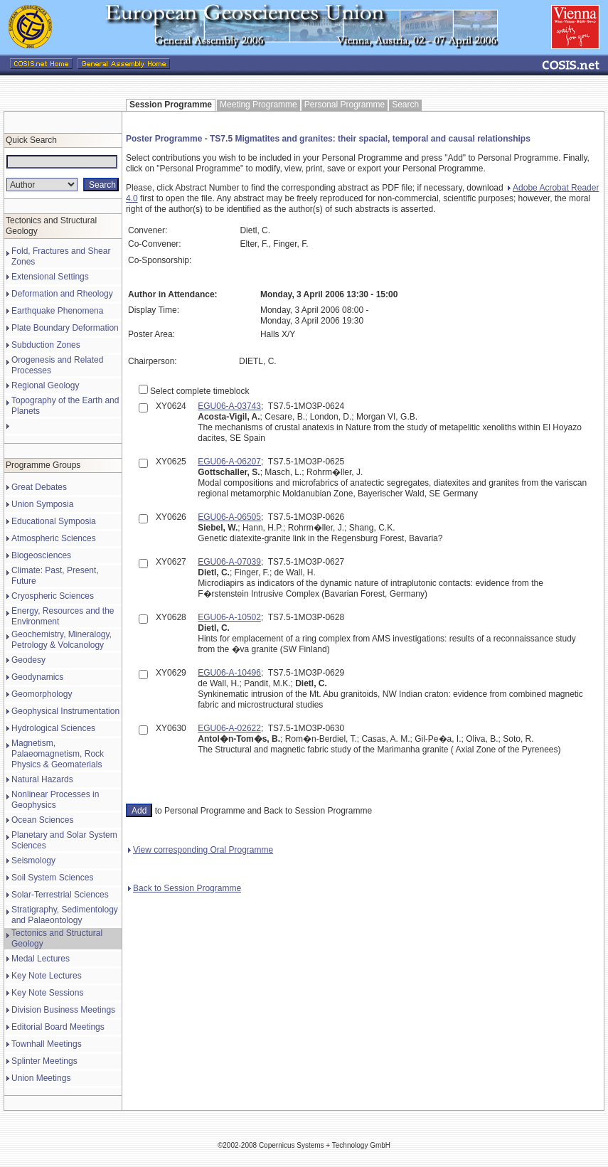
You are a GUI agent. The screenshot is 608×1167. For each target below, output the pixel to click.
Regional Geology (45, 385)
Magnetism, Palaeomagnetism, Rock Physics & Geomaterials (57, 753)
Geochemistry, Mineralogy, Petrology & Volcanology (61, 639)
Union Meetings (40, 1078)
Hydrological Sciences (53, 728)
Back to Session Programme (184, 888)
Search (405, 105)
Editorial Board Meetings (58, 1027)
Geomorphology (41, 694)
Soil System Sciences (52, 878)
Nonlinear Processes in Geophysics (55, 799)
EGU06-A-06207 (229, 462)
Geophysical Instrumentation (65, 711)
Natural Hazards (42, 779)
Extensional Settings (50, 277)
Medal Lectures (40, 959)
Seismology (33, 860)
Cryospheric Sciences (52, 596)
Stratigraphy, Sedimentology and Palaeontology (64, 915)
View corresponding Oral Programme (200, 850)
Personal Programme (344, 105)
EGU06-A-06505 (229, 517)
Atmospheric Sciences (53, 538)
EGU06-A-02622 (229, 728)
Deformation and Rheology (62, 294)
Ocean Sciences (42, 820)
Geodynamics (37, 677)
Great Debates (39, 487)
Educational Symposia (53, 521)
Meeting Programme (258, 105)
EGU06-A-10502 (229, 617)
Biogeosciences (41, 555)
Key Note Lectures (46, 976)
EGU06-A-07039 (229, 562)
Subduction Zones (45, 345)
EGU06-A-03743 (229, 406)
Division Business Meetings (63, 1010)
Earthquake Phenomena (57, 311)
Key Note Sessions (47, 993)
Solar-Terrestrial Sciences (60, 895)
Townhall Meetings (46, 1044)
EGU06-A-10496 (229, 673)
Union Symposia (42, 504)
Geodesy (28, 660)
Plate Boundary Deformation (65, 328)
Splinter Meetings (44, 1061)
